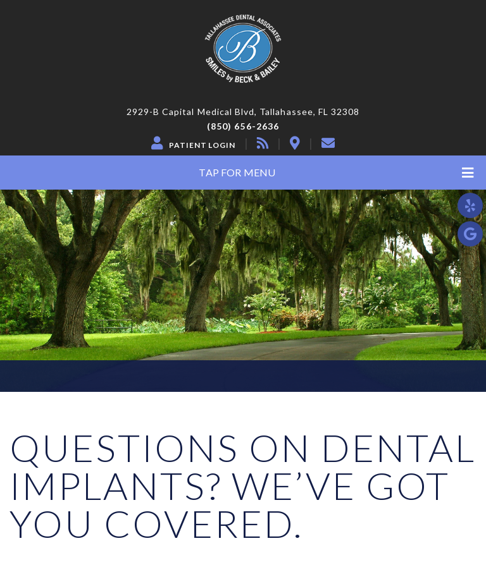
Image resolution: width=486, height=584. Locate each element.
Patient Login (202, 145)
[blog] (262, 142)
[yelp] (470, 205)
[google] (470, 233)
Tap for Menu (336, 172)
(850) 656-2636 (243, 126)
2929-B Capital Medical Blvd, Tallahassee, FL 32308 (243, 112)
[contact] (328, 142)
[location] (295, 142)
